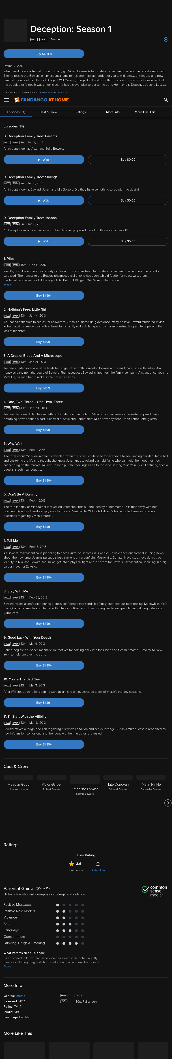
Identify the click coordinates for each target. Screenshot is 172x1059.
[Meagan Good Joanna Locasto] (19, 710)
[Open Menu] (6, 6)
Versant (36, 1015)
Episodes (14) (16, 19)
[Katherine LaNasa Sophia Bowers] (85, 710)
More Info (113, 19)
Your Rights (134, 1019)
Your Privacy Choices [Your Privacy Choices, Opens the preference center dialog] (69, 1052)
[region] (86, 1034)
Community (75, 777)
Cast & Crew (48, 19)
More (7, 192)
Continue (102, 1052)
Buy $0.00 (128, 66)
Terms (86, 1015)
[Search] (166, 6)
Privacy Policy (150, 1015)
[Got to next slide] (168, 710)
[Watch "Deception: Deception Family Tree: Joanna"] (44, 148)
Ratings (80, 19)
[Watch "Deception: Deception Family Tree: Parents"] (44, 66)
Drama (20, 903)
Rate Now (98, 777)
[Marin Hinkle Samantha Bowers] (151, 710)
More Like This (145, 19)
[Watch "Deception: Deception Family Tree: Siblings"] (44, 107)
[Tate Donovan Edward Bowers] (118, 710)
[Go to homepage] (41, 6)
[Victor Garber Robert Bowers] (52, 710)
